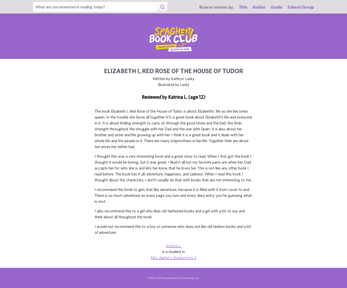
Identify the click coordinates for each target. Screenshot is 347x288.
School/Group (300, 7)
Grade (276, 7)
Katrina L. (173, 245)
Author (259, 7)
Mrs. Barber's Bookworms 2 (173, 257)
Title (243, 7)
